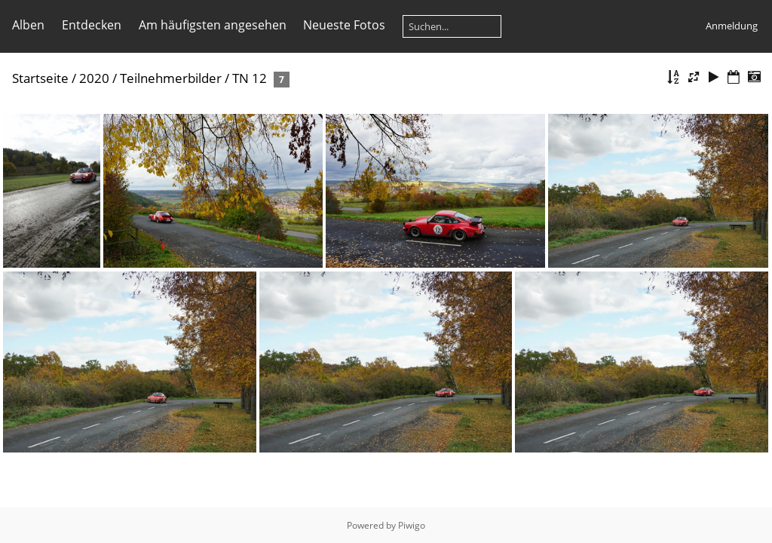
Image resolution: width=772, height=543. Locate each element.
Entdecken (91, 25)
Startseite (40, 78)
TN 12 (249, 78)
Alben (28, 25)
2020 (94, 78)
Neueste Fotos (344, 25)
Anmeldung (732, 25)
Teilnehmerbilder (171, 78)
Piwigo (411, 525)
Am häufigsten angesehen (212, 25)
